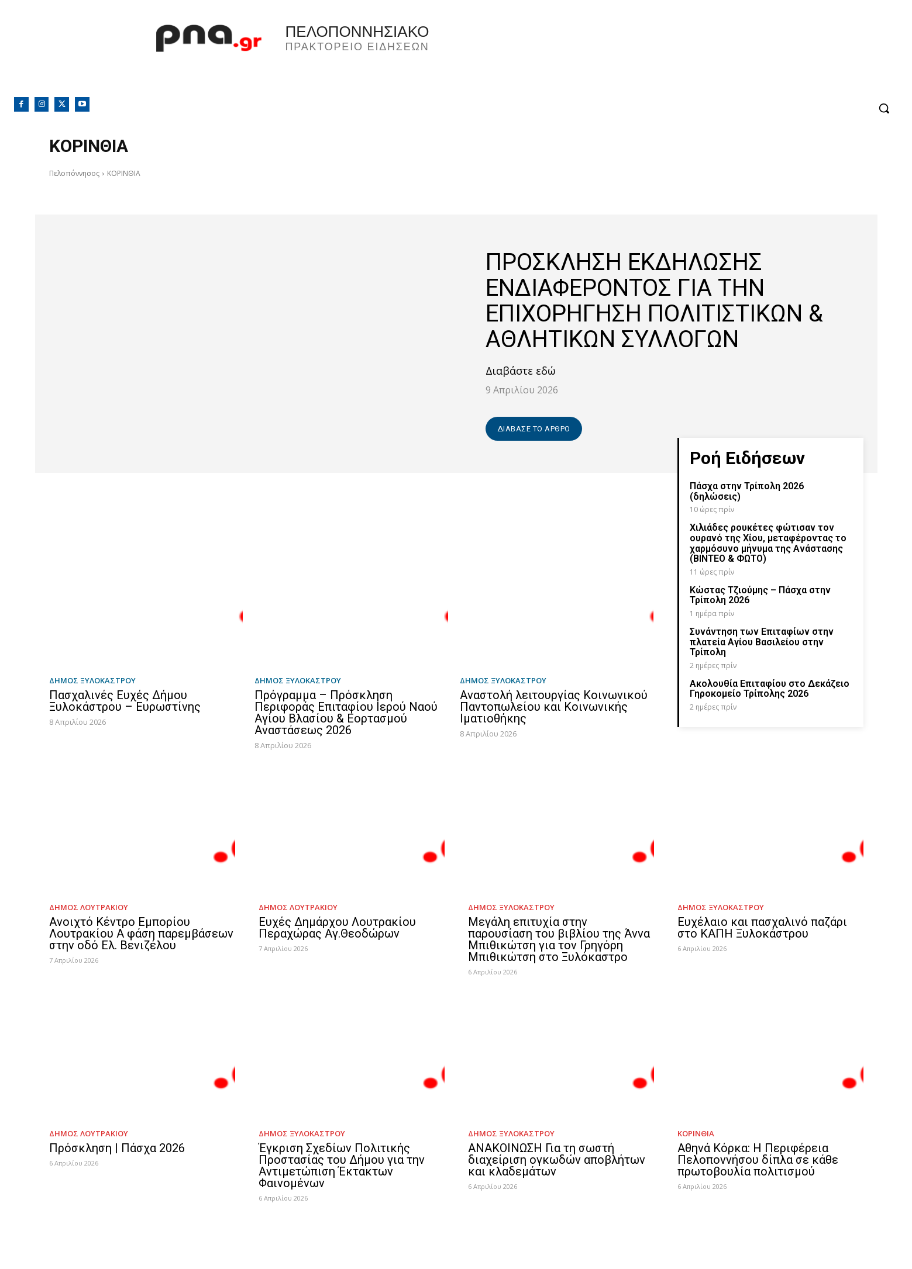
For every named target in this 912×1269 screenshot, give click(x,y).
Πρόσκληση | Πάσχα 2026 (117, 1148)
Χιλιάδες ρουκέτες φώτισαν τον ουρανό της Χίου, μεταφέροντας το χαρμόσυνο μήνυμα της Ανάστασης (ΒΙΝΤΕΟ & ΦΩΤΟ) (768, 543)
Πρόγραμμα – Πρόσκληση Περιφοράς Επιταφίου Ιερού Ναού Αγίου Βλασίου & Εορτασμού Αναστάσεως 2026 (346, 712)
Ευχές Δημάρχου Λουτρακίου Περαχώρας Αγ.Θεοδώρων (337, 927)
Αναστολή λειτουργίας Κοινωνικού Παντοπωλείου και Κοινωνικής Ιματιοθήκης (554, 706)
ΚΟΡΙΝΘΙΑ (695, 1133)
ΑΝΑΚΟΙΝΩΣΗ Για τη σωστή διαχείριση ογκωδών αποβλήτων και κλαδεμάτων (556, 1159)
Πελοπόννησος (74, 173)
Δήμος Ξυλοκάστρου (92, 680)
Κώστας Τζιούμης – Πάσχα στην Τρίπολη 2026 (760, 595)
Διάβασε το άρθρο (533, 428)
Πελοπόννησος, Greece (619, 55)
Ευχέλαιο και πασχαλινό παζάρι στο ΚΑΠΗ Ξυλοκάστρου (762, 927)
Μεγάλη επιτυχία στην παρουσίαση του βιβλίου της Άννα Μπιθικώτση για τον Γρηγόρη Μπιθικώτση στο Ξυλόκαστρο (559, 939)
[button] (884, 108)
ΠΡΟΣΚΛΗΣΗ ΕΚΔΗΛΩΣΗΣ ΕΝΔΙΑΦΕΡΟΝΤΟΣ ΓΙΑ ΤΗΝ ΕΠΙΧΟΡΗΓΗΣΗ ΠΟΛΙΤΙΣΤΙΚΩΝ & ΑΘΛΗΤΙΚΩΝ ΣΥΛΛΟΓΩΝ (654, 300)
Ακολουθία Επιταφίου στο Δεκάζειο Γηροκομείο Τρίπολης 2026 (769, 689)
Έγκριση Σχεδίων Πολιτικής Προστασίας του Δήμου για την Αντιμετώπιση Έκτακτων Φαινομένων (342, 1165)
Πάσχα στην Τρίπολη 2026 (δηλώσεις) (747, 491)
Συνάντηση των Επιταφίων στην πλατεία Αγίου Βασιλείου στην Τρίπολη (762, 642)
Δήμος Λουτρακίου (88, 907)
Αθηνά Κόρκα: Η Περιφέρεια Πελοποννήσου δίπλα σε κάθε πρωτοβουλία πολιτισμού (757, 1159)
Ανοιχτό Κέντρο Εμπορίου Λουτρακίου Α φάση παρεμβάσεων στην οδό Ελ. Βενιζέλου (141, 933)
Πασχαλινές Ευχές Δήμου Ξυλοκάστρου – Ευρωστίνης (125, 701)
